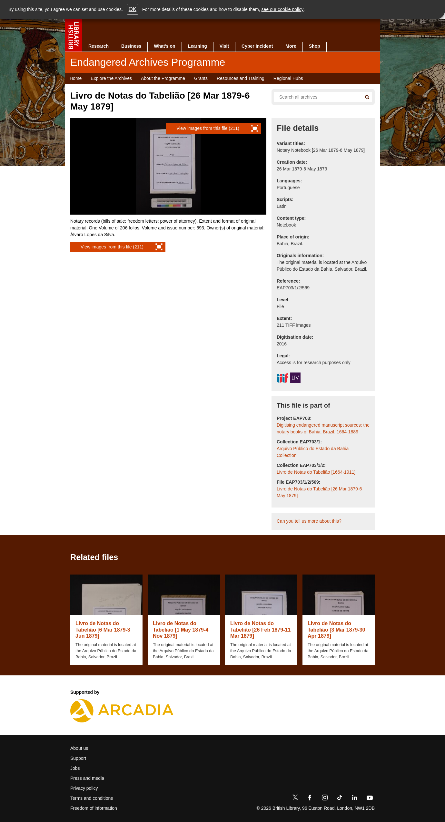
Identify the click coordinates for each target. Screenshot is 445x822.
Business (131, 46)
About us (79, 748)
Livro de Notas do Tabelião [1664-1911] (316, 472)
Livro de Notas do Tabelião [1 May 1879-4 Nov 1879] (180, 629)
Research (98, 46)
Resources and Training (240, 78)
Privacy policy (84, 788)
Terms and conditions (91, 798)
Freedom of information (93, 808)
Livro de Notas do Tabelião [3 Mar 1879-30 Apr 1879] (336, 629)
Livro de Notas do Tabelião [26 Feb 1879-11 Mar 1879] (260, 629)
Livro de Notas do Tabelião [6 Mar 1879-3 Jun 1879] (102, 629)
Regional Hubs (288, 78)
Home (76, 78)
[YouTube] (369, 799)
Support (78, 758)
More (290, 46)
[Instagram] (325, 799)
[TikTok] (339, 799)
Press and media (87, 778)
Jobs (75, 768)
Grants (201, 78)
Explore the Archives (111, 78)
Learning (197, 46)
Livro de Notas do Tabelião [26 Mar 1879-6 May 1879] (319, 492)
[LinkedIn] (354, 799)
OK (132, 9)
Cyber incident (257, 46)
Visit (224, 46)
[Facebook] (310, 799)
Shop (314, 46)
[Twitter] (295, 799)
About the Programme (163, 78)
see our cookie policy (283, 9)
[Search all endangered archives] (315, 97)
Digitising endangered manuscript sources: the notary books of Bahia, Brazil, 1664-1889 (323, 428)
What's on (164, 46)
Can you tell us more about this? (309, 521)
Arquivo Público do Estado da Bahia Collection (313, 452)
